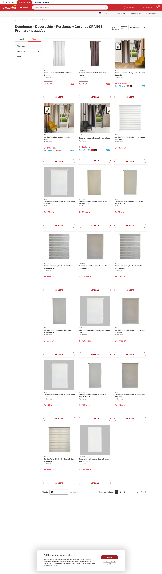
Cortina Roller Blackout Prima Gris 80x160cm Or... (57, 331)
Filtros (34, 39)
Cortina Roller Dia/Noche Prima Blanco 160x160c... (130, 138)
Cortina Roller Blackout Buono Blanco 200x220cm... (94, 460)
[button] (105, 7)
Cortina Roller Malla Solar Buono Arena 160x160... (94, 267)
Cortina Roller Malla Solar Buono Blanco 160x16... (59, 396)
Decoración (44, 19)
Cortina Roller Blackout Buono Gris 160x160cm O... (93, 396)
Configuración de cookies (110, 563)
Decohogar (34, 19)
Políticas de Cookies (51, 565)
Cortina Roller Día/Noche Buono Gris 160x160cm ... (129, 267)
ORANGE (46, 70)
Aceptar (109, 557)
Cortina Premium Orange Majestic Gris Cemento (130, 74)
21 (58, 492)
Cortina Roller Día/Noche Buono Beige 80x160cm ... (59, 460)
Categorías (21, 39)
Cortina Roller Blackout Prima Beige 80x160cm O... (93, 203)
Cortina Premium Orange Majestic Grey (94, 138)
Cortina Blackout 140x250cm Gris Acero (92, 74)
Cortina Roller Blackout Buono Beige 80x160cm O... (129, 203)
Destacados (137, 27)
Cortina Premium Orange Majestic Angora (57, 138)
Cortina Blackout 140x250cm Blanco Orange (58, 74)
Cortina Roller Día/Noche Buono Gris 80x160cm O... (58, 267)
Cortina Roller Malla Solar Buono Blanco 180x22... (59, 203)
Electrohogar (23, 19)
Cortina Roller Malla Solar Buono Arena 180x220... (130, 331)
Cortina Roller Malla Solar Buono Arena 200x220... (130, 396)
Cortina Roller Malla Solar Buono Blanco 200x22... (94, 331)
